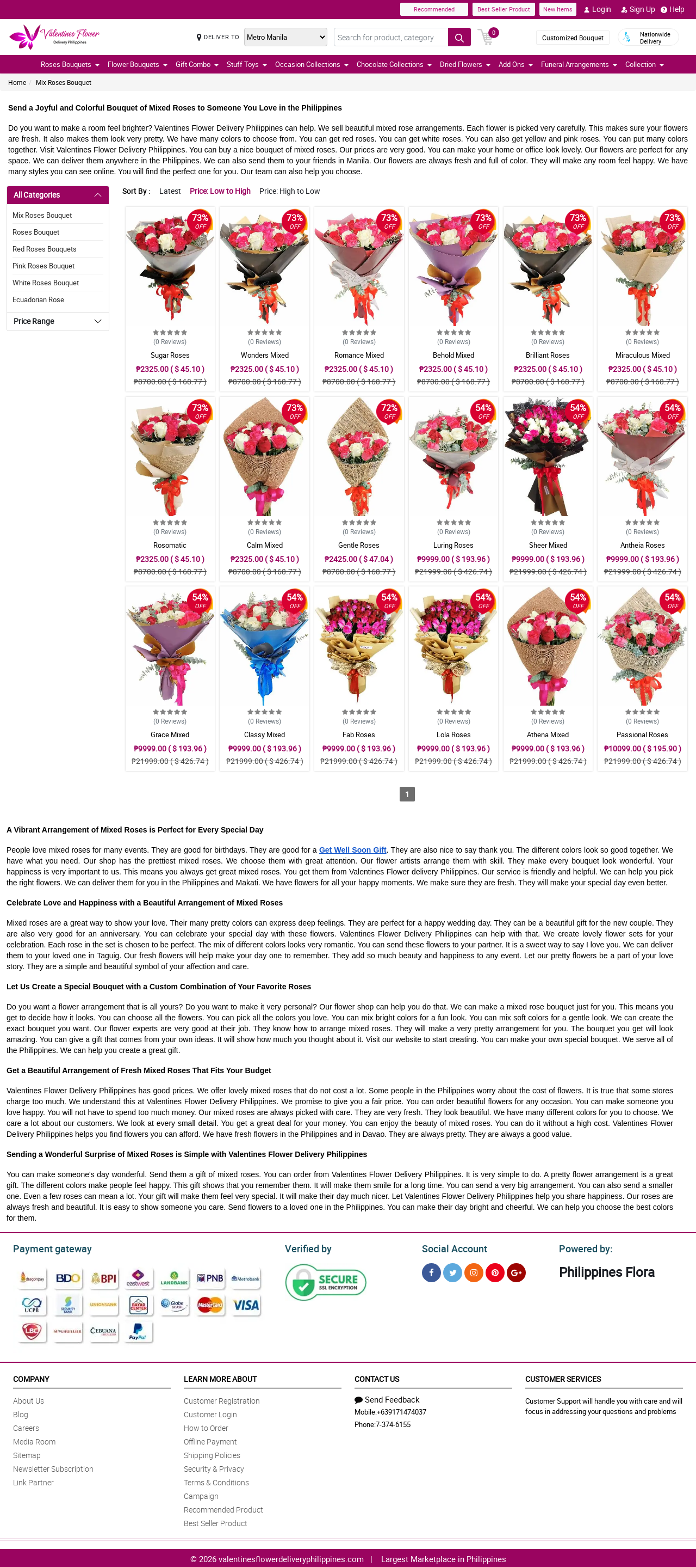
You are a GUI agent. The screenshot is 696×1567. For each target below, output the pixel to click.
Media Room (34, 1440)
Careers (26, 1426)
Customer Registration (222, 1399)
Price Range (34, 321)
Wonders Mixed (265, 355)
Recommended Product (223, 1508)
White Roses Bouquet (46, 282)
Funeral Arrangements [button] (579, 64)
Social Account (451, 1247)
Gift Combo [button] (197, 64)
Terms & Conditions (216, 1481)
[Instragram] (473, 1271)
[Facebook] (431, 1271)
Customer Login (210, 1412)
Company (31, 1377)
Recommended (434, 9)
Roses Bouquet (36, 232)
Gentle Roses (359, 545)
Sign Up (638, 9)
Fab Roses (359, 734)
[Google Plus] (516, 1271)
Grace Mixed (170, 734)
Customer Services (563, 1377)
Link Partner (33, 1481)
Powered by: (583, 1247)
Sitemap (27, 1453)
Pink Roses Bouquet (43, 266)
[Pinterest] (495, 1271)
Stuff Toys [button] (247, 64)
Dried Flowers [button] (465, 64)
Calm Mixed (265, 545)
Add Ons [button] (516, 64)
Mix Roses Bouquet (63, 82)
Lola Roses (454, 734)
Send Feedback (387, 1397)
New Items (558, 9)
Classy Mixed (264, 734)
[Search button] (459, 37)
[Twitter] (452, 1271)
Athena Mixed (548, 734)
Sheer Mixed (548, 545)
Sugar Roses (170, 355)
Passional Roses (642, 734)
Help (673, 9)
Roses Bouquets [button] (70, 64)
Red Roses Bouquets (45, 249)
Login (597, 9)
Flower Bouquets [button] (137, 64)
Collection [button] (644, 64)
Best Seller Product (503, 9)
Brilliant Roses (548, 355)
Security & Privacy (214, 1467)
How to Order (206, 1426)
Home (17, 82)
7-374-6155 (393, 1423)
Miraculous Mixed (643, 355)
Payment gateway (47, 1247)
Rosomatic (170, 545)
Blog (20, 1412)
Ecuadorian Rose (38, 299)
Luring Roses (453, 545)
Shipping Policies (212, 1453)
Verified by (306, 1247)
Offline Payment (210, 1440)
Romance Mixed (359, 355)
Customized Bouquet (573, 37)
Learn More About (220, 1377)
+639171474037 (401, 1410)
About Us (28, 1399)
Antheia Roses (642, 545)
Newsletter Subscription (53, 1467)
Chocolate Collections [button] (394, 64)
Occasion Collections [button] (312, 64)
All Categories (37, 194)
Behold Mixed (453, 355)
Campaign (201, 1494)
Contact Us (377, 1377)
